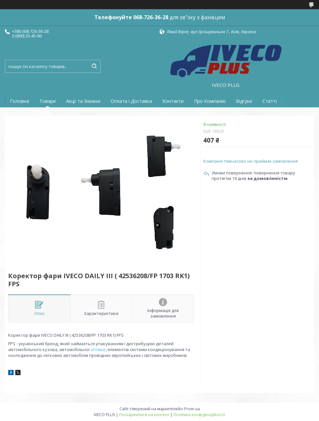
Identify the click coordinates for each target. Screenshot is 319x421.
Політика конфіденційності (199, 414)
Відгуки (244, 101)
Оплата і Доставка (131, 101)
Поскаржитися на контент (144, 414)
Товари (47, 101)
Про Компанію (210, 101)
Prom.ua (192, 409)
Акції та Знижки (83, 101)
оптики (97, 349)
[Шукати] (94, 66)
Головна (19, 101)
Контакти (173, 101)
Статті (269, 101)
